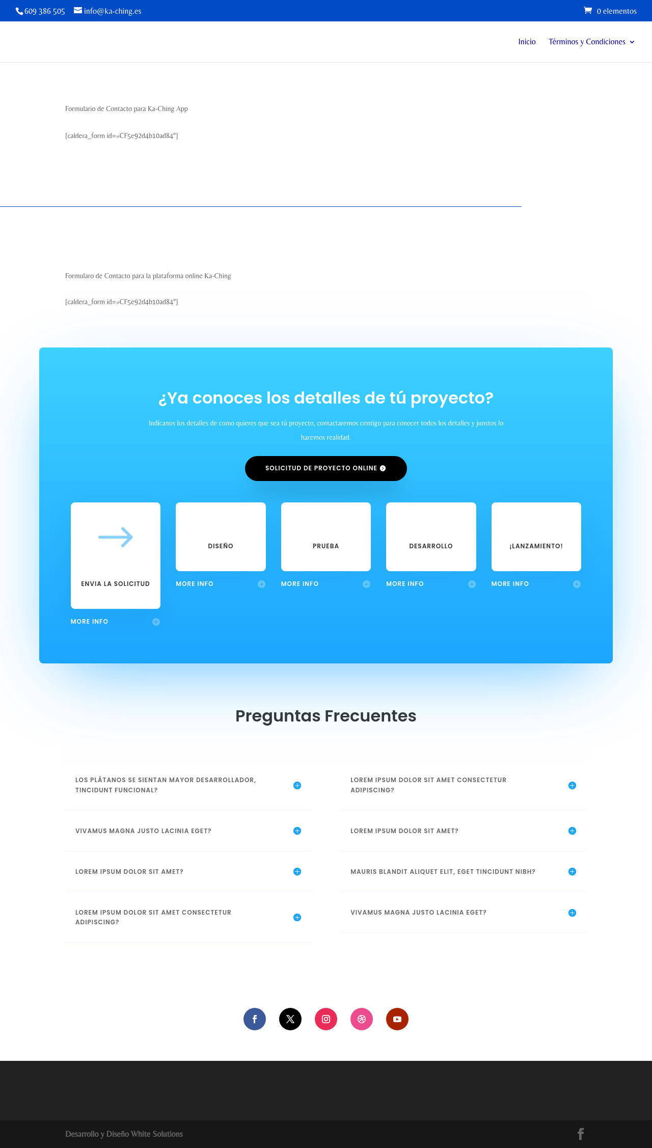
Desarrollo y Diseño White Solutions (124, 1134)
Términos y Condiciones (587, 42)
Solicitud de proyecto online (321, 468)
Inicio (527, 42)
